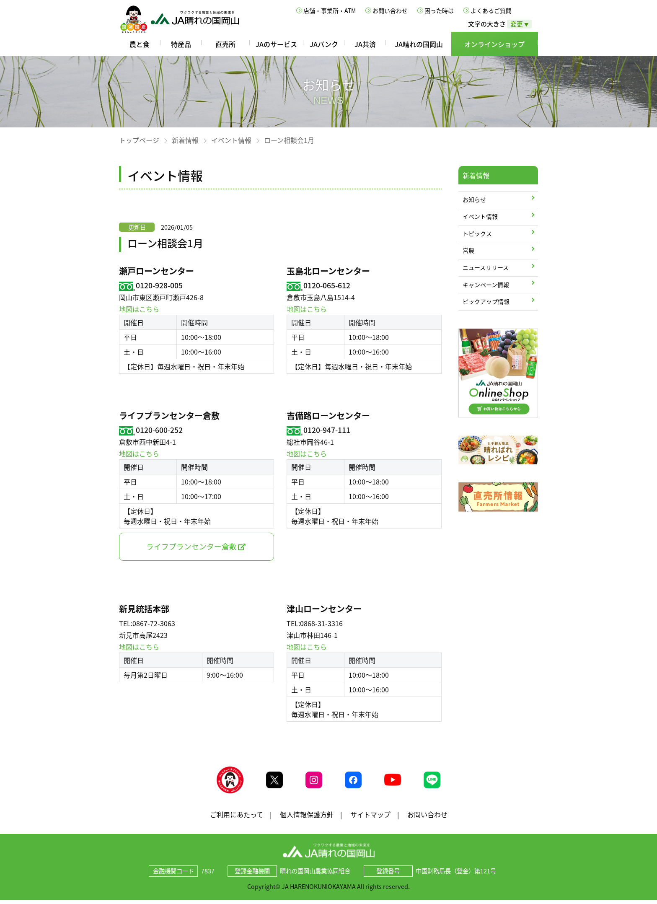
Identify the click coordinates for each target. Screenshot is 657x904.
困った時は (439, 10)
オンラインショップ (494, 44)
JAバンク (324, 44)
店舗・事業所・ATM (329, 10)
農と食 (139, 44)
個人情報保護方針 (307, 818)
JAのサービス (276, 44)
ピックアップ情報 (486, 301)
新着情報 (185, 140)
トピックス (477, 233)
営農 (468, 250)
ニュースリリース (486, 267)
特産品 (181, 44)
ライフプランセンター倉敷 (191, 546)
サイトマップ (370, 818)
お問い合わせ (390, 10)
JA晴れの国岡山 (419, 44)
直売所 (225, 44)
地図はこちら (139, 309)
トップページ (139, 140)
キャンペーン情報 (486, 284)
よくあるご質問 (491, 10)
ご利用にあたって (236, 818)
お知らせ (474, 199)
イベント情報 (231, 140)
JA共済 (365, 44)
